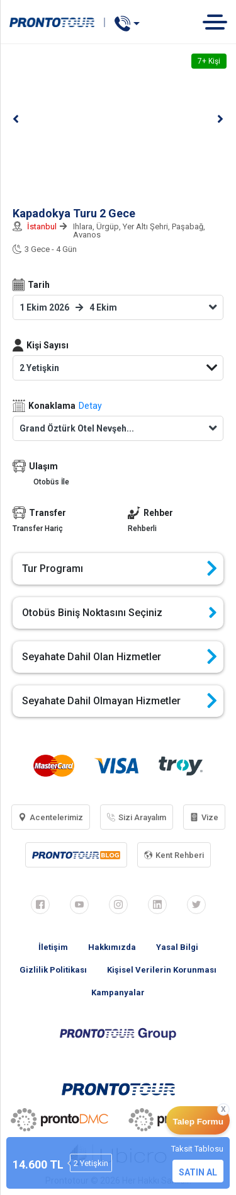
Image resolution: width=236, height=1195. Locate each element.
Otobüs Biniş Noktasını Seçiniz (119, 613)
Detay (90, 406)
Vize (204, 817)
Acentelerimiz (50, 817)
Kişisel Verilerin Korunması (161, 970)
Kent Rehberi (174, 855)
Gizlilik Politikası (53, 970)
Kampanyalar (118, 992)
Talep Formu (197, 1121)
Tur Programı (119, 569)
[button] (15, 119)
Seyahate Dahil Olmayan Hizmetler (119, 701)
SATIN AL (198, 1172)
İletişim (53, 947)
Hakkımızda (112, 947)
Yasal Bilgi (177, 947)
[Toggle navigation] (219, 21)
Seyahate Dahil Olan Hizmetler (119, 657)
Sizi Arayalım (136, 817)
